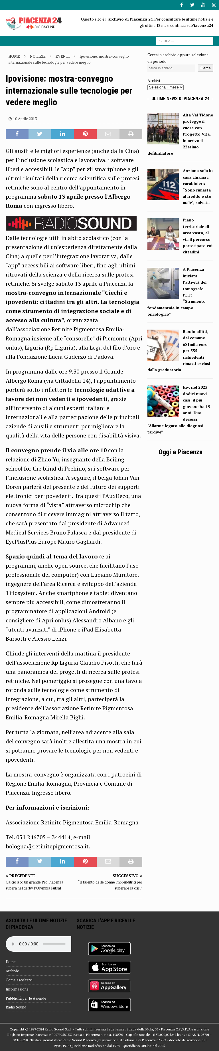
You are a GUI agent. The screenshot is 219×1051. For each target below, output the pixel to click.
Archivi (153, 80)
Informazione (17, 988)
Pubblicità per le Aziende (26, 997)
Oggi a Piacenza (180, 452)
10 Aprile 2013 (25, 118)
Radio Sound (16, 1007)
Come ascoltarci (19, 979)
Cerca (205, 68)
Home (11, 961)
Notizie (38, 56)
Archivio (12, 970)
